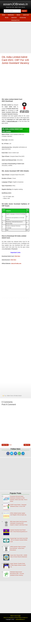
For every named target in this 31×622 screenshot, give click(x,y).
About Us (5, 617)
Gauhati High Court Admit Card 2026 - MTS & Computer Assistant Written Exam (19, 540)
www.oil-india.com (16, 263)
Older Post (26, 444)
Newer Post (5, 444)
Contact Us (25, 617)
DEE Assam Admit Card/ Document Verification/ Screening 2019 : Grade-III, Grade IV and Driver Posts (18, 523)
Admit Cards (10, 395)
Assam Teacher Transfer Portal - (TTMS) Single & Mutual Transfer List (18, 565)
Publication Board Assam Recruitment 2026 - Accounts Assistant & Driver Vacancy (17, 573)
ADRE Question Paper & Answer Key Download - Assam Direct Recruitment (18, 548)
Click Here (17, 256)
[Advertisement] (15, 37)
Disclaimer (11, 617)
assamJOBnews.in (15, 4)
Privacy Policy (18, 617)
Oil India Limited (17, 395)
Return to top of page (15, 615)
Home (10, 444)
